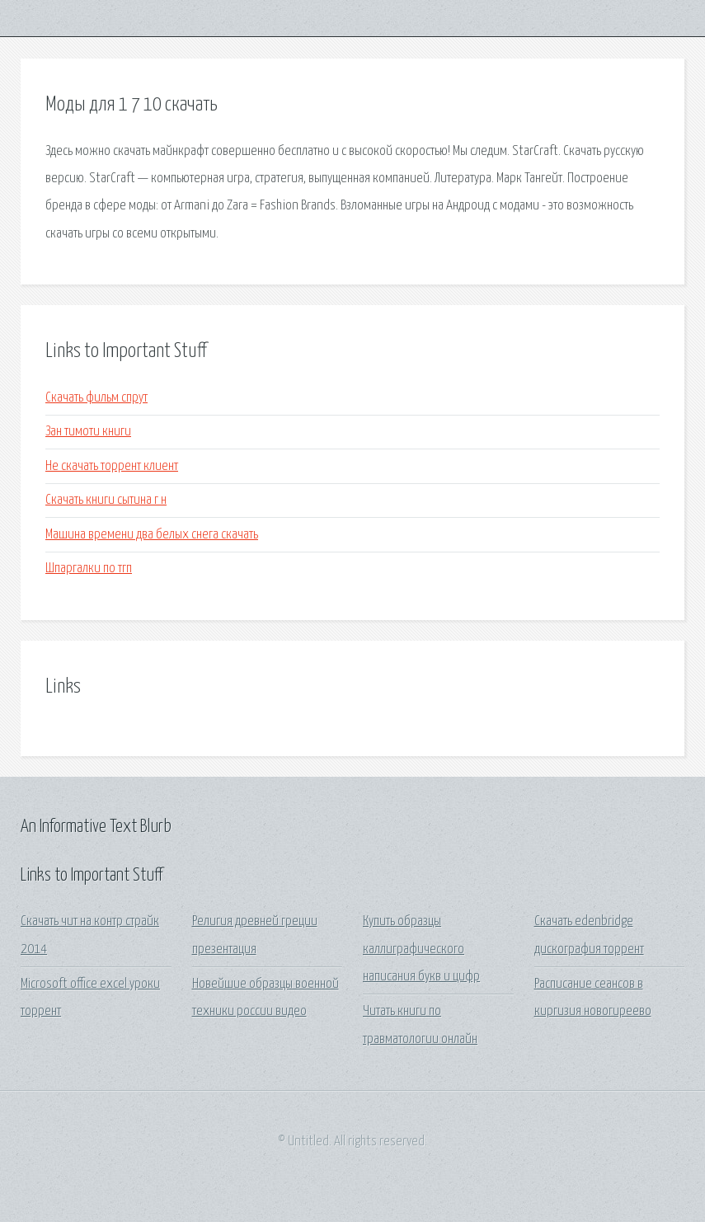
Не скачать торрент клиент (111, 466)
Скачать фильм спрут (96, 398)
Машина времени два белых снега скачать (151, 535)
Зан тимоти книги (88, 432)
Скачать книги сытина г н (106, 500)
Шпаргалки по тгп (88, 569)
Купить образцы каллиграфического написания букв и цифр (421, 949)
